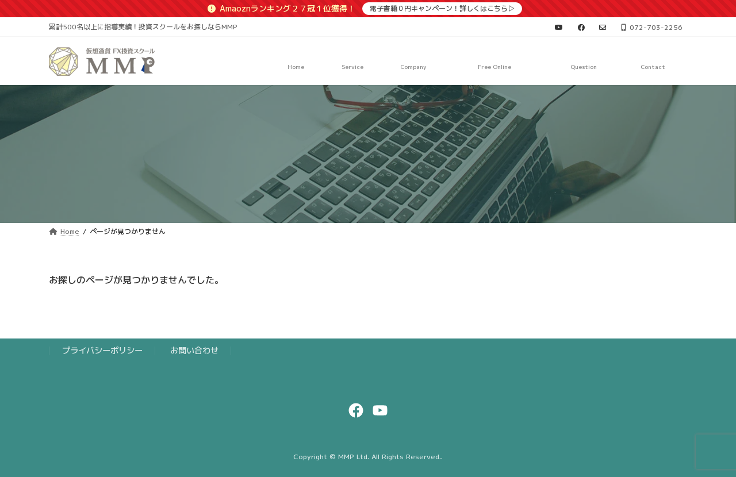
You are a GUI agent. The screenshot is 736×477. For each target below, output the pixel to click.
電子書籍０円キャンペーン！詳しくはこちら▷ (442, 8)
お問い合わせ (194, 350)
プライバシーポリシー (102, 350)
